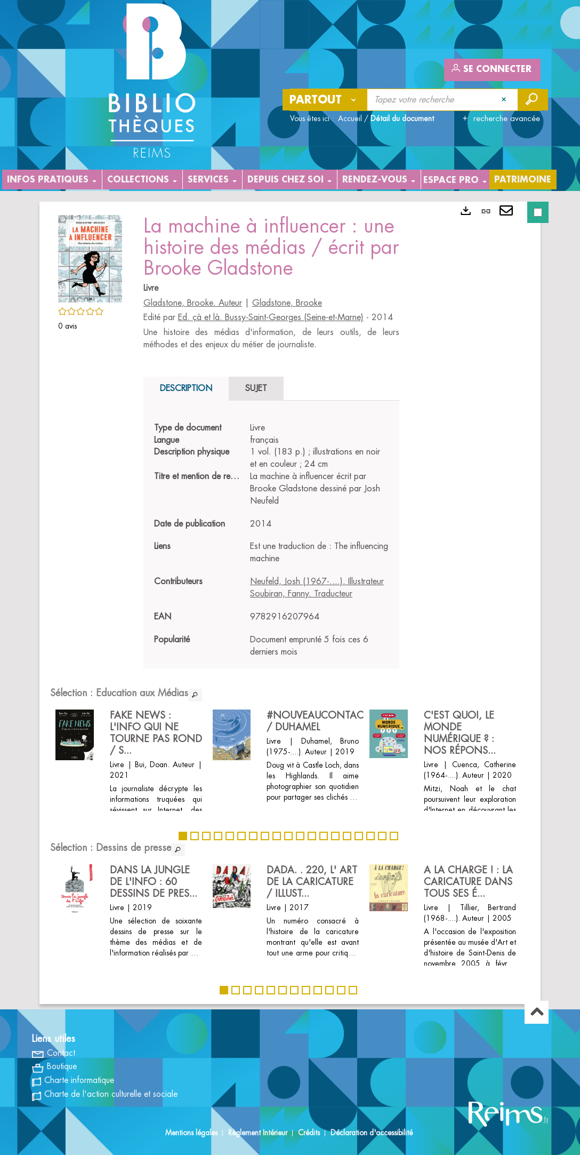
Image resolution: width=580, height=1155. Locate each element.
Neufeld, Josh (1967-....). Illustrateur (317, 581)
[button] (90, 257)
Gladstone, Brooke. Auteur (192, 303)
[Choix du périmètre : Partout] (325, 99)
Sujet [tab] (256, 388)
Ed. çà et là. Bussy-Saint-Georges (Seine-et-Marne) (271, 317)
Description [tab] (186, 388)
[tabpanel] (271, 540)
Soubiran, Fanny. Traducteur (301, 594)
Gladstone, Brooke (287, 303)
